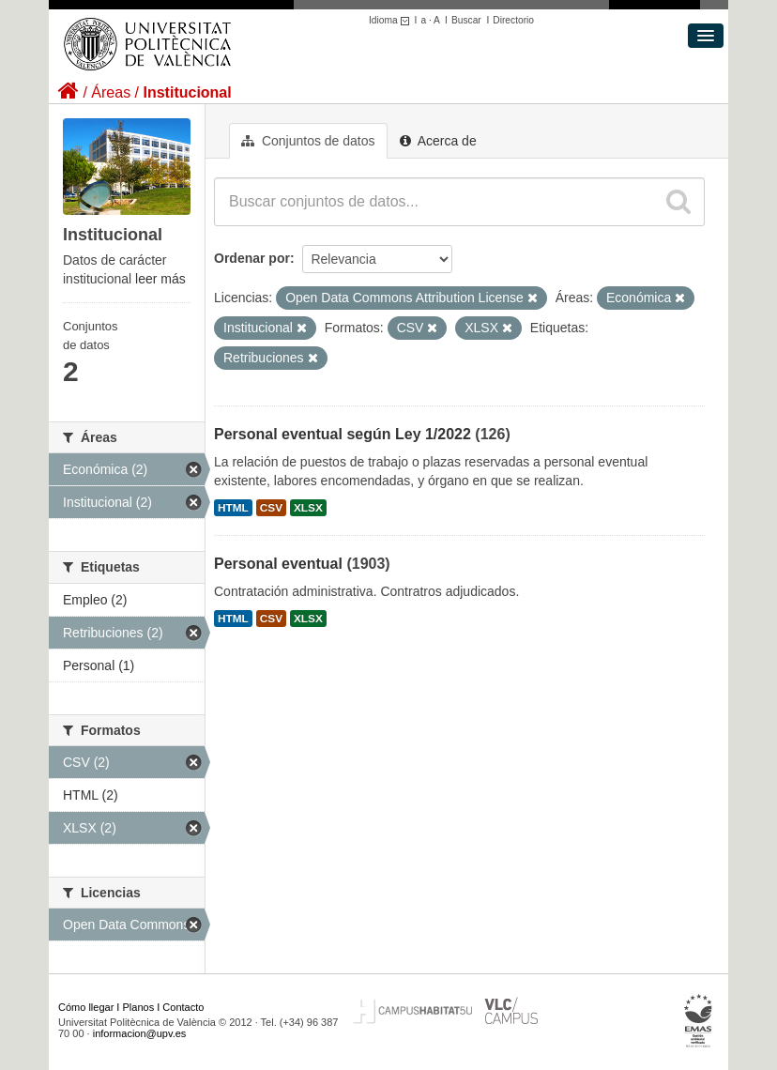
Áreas (110, 92)
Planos (139, 1007)
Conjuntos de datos (308, 140)
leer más (160, 278)
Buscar (466, 20)
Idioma (392, 20)
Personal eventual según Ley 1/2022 (342, 434)
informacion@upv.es (140, 1033)
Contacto (183, 1007)
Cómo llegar (86, 1007)
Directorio (513, 20)
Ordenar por (252, 258)
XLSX (308, 507)
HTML (233, 507)
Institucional (187, 92)
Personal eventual (278, 564)
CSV (271, 507)
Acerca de (438, 140)
